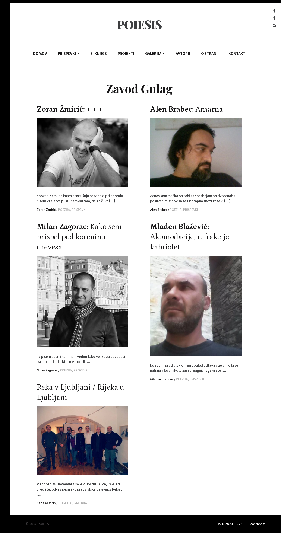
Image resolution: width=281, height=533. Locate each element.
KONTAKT (236, 53)
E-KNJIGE (99, 53)
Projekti (126, 53)
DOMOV (40, 53)
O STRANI (209, 53)
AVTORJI (183, 53)
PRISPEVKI (69, 53)
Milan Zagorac (68, 369)
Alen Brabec (157, 210)
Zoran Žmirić (46, 210)
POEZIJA (64, 210)
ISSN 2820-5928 (230, 524)
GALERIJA (155, 53)
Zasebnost (258, 524)
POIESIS (139, 24)
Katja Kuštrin (67, 509)
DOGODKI (87, 509)
